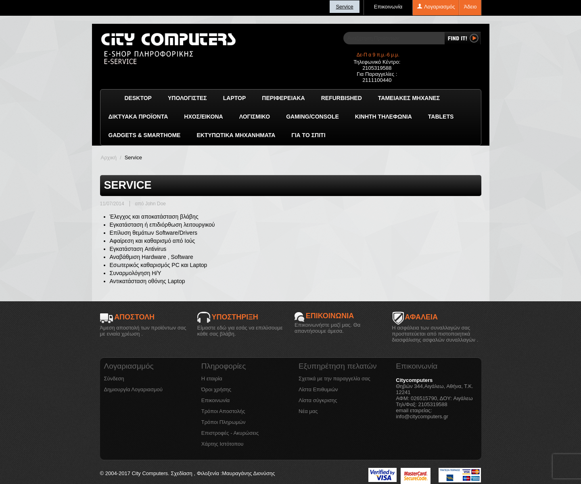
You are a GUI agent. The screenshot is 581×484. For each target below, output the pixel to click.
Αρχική (109, 157)
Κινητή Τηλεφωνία (383, 116)
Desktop (138, 98)
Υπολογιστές (187, 98)
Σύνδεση (114, 379)
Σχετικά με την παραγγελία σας (334, 379)
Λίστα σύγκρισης (318, 400)
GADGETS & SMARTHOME (145, 135)
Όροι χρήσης (216, 389)
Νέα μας (308, 411)
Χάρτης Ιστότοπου (222, 444)
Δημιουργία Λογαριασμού (133, 389)
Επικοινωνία (388, 7)
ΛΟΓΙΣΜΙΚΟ (254, 116)
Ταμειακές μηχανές (409, 98)
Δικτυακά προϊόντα (138, 116)
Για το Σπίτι (308, 135)
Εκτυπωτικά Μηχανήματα (235, 135)
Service (344, 7)
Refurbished (341, 98)
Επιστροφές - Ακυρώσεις (230, 433)
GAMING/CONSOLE (312, 116)
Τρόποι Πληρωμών (223, 422)
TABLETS (441, 116)
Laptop (234, 98)
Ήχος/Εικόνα (203, 116)
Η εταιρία (211, 379)
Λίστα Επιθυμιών (318, 389)
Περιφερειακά (283, 98)
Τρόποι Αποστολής (223, 411)
